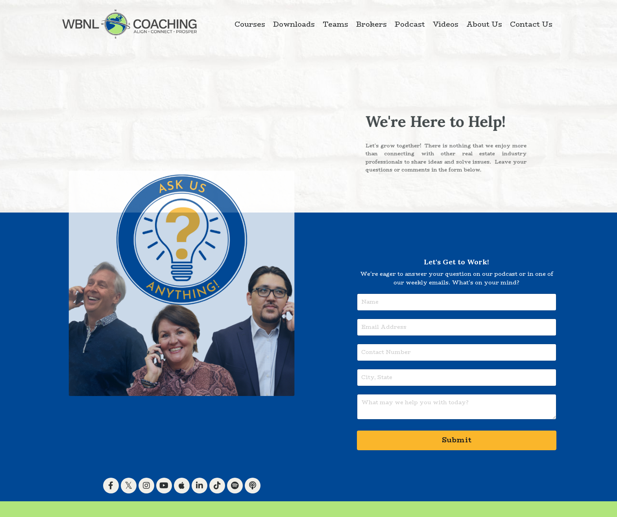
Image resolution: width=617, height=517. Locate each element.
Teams (335, 24)
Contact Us (531, 24)
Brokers (371, 24)
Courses (250, 24)
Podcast (410, 24)
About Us (484, 24)
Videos (445, 24)
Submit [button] (457, 440)
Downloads (294, 24)
